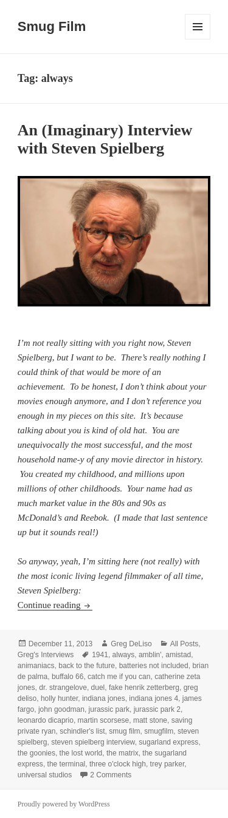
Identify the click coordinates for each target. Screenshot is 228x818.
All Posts (184, 644)
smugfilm (158, 731)
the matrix (122, 753)
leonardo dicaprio (46, 720)
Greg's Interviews (46, 655)
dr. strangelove (63, 687)
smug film (124, 731)
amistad (178, 655)
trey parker (167, 764)
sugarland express (168, 742)
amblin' (150, 655)
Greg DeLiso (131, 644)
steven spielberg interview (92, 742)
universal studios (45, 775)
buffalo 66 (68, 676)
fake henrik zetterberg (144, 687)
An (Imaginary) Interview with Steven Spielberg (105, 139)
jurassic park (109, 709)
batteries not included (153, 665)
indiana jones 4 (153, 698)
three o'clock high (117, 764)
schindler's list (82, 731)
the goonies (36, 753)
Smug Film (52, 26)
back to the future (86, 665)
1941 (100, 655)
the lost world (81, 753)
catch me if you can (119, 676)
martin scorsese (104, 720)
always (123, 655)
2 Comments (110, 775)
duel (98, 687)
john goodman (61, 709)
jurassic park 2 (157, 709)
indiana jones (103, 698)
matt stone (150, 720)
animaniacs (36, 665)
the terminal (66, 764)
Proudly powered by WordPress (64, 804)
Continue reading (55, 605)
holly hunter (59, 698)
